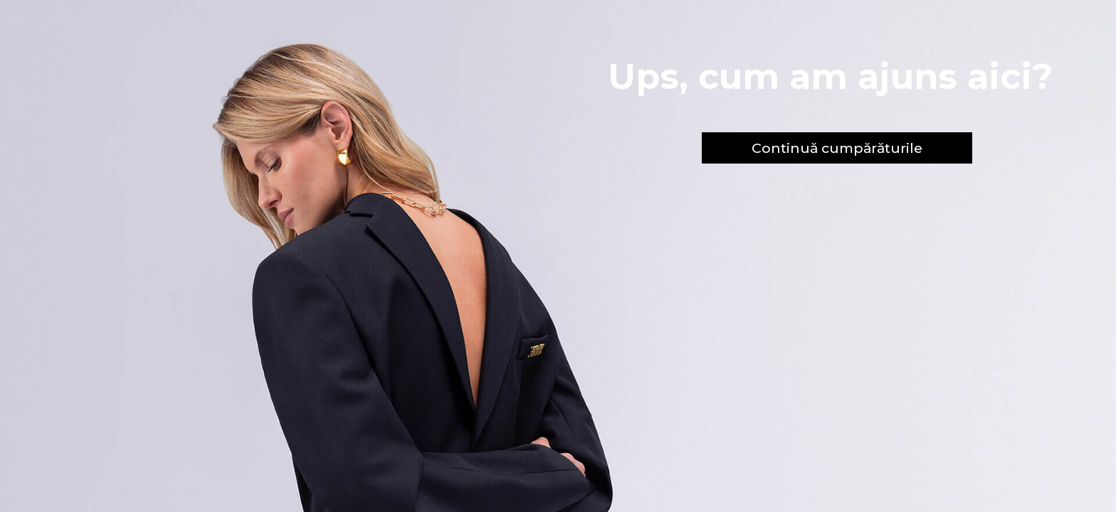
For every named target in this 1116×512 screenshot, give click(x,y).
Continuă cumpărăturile (837, 147)
